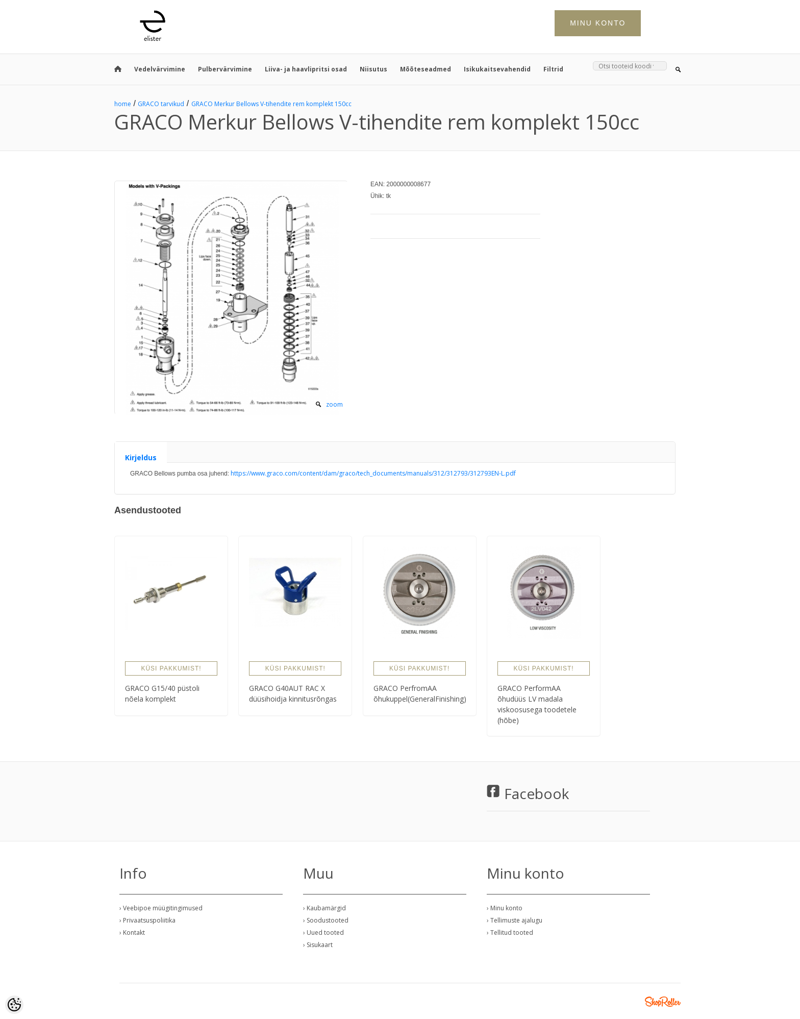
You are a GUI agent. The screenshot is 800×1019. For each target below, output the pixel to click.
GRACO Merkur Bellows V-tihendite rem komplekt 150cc (271, 104)
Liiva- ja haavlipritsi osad (306, 69)
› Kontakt (132, 932)
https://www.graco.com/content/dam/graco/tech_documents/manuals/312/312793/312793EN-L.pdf (373, 473)
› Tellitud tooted (510, 932)
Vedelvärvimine (159, 69)
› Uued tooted (323, 932)
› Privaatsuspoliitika (147, 920)
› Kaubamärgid (324, 908)
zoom (334, 404)
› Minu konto (504, 908)
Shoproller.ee (663, 1002)
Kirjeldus (141, 457)
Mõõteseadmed (425, 69)
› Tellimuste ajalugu (514, 920)
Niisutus (373, 69)
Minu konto (598, 23)
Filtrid (553, 69)
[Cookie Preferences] (14, 1005)
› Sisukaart (318, 944)
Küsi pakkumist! (171, 668)
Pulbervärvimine (225, 69)
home (122, 104)
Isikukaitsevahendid (497, 69)
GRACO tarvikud (161, 104)
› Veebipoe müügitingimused (161, 908)
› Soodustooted (325, 920)
